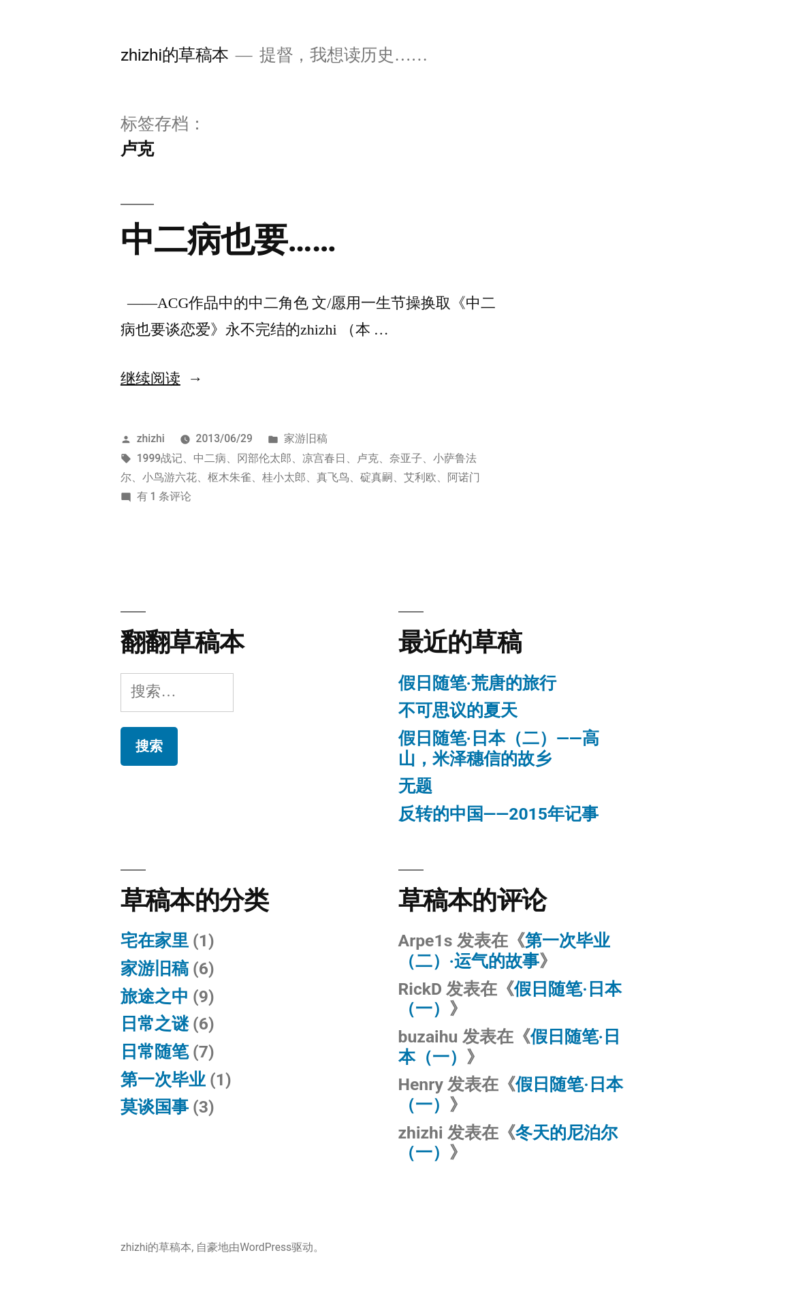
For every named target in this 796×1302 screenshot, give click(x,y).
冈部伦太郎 (264, 458)
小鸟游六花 (169, 477)
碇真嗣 (376, 477)
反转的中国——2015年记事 (498, 814)
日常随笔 (155, 1051)
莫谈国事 (155, 1107)
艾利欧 (420, 477)
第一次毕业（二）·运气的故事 (504, 951)
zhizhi (151, 438)
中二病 (209, 458)
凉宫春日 (324, 458)
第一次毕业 (163, 1079)
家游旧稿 (306, 438)
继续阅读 (162, 378)
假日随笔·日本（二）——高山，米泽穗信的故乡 (498, 748)
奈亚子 (405, 458)
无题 (415, 786)
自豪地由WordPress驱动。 (260, 1247)
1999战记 (160, 458)
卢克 (368, 458)
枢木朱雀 (229, 477)
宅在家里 (155, 940)
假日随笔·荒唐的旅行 (477, 683)
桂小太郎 (284, 477)
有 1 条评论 (164, 496)
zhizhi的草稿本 (175, 55)
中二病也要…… (228, 240)
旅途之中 (155, 996)
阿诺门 (463, 477)
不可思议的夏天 (458, 710)
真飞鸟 (333, 477)
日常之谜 (155, 1024)
